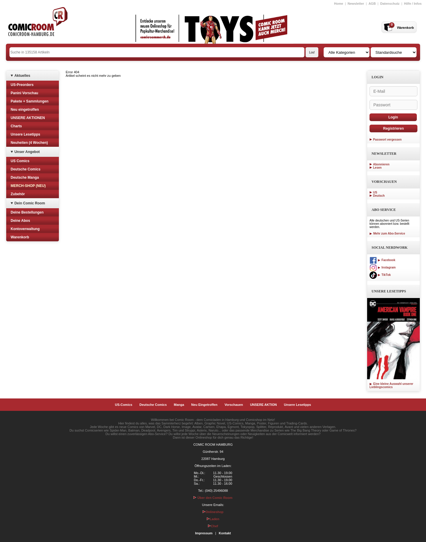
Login (393, 117)
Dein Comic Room (29, 203)
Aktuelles (22, 76)
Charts (16, 126)
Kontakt (225, 533)
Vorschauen (234, 404)
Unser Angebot (27, 152)
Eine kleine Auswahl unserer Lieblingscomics (391, 385)
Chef (213, 526)
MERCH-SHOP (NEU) (28, 186)
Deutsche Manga (25, 177)
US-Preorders (22, 85)
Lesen (377, 167)
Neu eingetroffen (25, 110)
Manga (179, 404)
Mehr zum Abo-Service (387, 233)
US (375, 192)
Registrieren (393, 128)
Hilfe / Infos (413, 3)
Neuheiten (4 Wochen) (29, 143)
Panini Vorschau (24, 93)
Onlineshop (213, 512)
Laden (213, 519)
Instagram (382, 267)
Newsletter (356, 3)
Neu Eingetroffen (204, 404)
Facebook (382, 260)
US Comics (20, 161)
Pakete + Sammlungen (30, 101)
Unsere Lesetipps (25, 134)
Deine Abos (20, 221)
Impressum (204, 533)
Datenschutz (389, 3)
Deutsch (379, 195)
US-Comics (124, 404)
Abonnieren (381, 164)
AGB (372, 3)
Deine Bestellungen (27, 212)
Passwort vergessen (387, 139)
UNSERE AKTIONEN (28, 118)
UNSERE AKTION (263, 404)
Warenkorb (20, 237)
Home (338, 3)
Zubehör (18, 194)
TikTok (380, 274)
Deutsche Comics (26, 169)
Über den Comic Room (213, 497)
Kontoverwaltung (25, 229)
